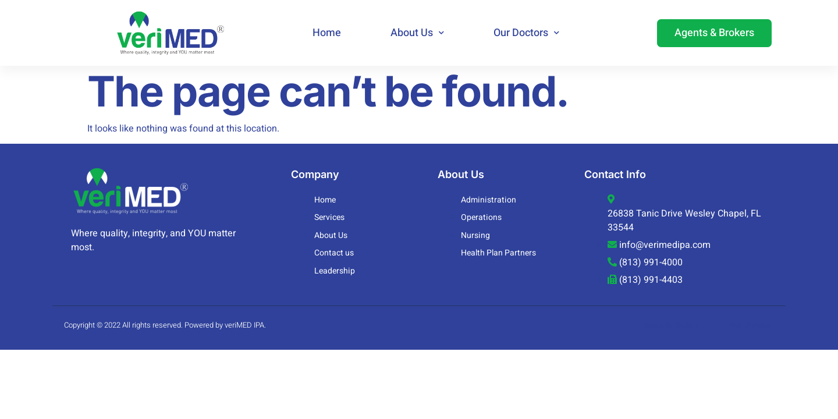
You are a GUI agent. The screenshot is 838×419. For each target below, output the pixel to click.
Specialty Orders (671, 325)
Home (327, 33)
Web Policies (750, 325)
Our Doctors (526, 33)
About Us (417, 33)
